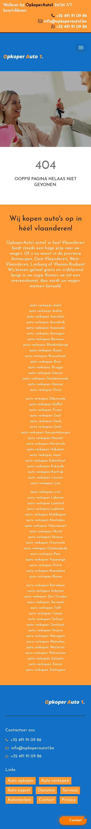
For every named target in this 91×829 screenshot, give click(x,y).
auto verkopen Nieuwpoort (46, 526)
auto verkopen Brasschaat (45, 356)
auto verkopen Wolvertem (45, 653)
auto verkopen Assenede (45, 328)
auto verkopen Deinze (45, 373)
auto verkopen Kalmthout (45, 460)
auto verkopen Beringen (45, 333)
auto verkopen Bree (45, 361)
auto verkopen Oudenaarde (45, 548)
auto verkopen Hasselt (45, 438)
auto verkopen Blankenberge (45, 345)
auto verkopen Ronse (45, 576)
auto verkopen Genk (45, 421)
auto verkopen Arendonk (45, 322)
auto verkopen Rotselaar (45, 585)
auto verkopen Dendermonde (45, 378)
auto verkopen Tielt (45, 608)
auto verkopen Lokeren (45, 497)
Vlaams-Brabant (69, 264)
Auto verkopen (55, 781)
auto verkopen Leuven (45, 477)
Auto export (19, 790)
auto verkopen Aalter (45, 311)
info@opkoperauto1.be (65, 21)
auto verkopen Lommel (45, 503)
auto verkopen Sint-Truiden (45, 596)
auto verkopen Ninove (45, 537)
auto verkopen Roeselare (45, 571)
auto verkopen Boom (45, 350)
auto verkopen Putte (45, 565)
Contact (46, 800)
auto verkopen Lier (46, 483)
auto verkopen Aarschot (45, 316)
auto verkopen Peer (45, 554)
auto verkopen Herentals (45, 444)
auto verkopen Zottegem (45, 670)
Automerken (19, 800)
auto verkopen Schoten (45, 591)
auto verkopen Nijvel (45, 531)
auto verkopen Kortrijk (45, 472)
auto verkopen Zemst (45, 664)
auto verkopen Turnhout (45, 624)
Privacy (69, 800)
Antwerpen (21, 259)
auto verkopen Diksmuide (46, 398)
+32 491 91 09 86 (71, 16)
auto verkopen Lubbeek (45, 509)
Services (70, 790)
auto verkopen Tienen (46, 613)
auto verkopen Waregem (45, 636)
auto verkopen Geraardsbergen (45, 432)
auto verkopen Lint (45, 492)
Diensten (46, 790)
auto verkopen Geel (45, 415)
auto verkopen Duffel (45, 404)
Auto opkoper (21, 781)
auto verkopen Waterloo (45, 641)
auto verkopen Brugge (45, 367)
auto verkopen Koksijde (45, 466)
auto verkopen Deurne (45, 384)
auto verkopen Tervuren (45, 602)
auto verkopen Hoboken (45, 449)
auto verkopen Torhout (45, 619)
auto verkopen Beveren (45, 339)
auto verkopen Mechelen (45, 520)
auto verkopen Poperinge (45, 559)
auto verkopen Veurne (45, 630)
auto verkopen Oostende (45, 542)
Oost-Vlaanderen (50, 259)
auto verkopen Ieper (45, 455)
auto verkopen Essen (45, 410)
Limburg (38, 264)
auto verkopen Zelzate (45, 658)
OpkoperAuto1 (39, 5)
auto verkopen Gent (45, 427)
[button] (73, 820)
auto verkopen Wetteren (45, 647)
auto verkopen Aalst (46, 305)
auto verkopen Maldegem (45, 514)
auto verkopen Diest (46, 390)
